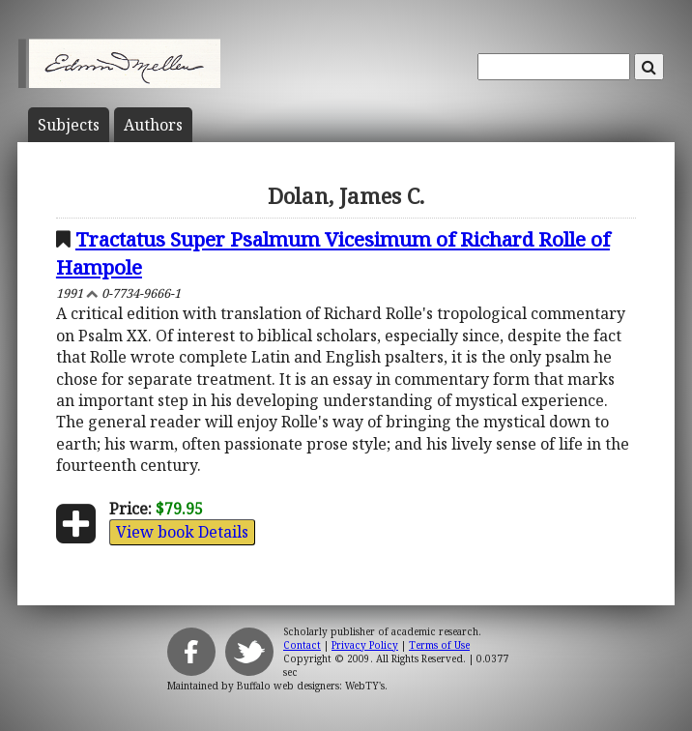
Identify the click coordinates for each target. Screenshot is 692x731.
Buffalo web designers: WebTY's (311, 685)
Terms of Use (439, 645)
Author (153, 124)
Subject (69, 124)
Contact (302, 645)
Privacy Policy (365, 645)
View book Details (182, 531)
